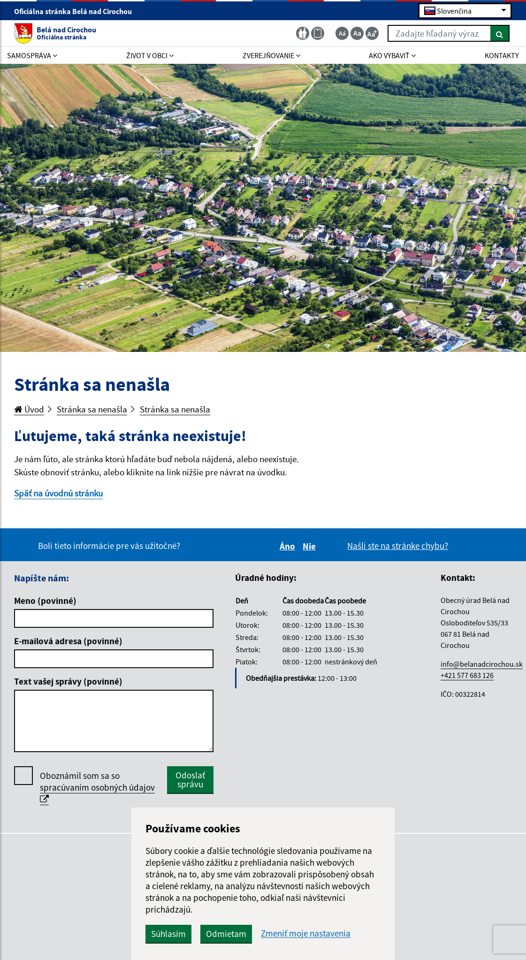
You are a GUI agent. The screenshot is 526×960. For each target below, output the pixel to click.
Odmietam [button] (226, 933)
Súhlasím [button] (168, 933)
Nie (311, 546)
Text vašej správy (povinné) (68, 681)
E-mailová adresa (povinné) (68, 641)
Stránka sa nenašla (92, 409)
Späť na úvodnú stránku (58, 493)
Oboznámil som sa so (97, 787)
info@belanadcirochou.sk (482, 664)
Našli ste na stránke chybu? (397, 545)
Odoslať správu (190, 780)
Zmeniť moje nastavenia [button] (306, 933)
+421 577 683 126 (467, 675)
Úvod (29, 409)
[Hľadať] (500, 33)
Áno (289, 546)
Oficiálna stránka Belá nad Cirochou (77, 11)
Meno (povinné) (45, 600)
